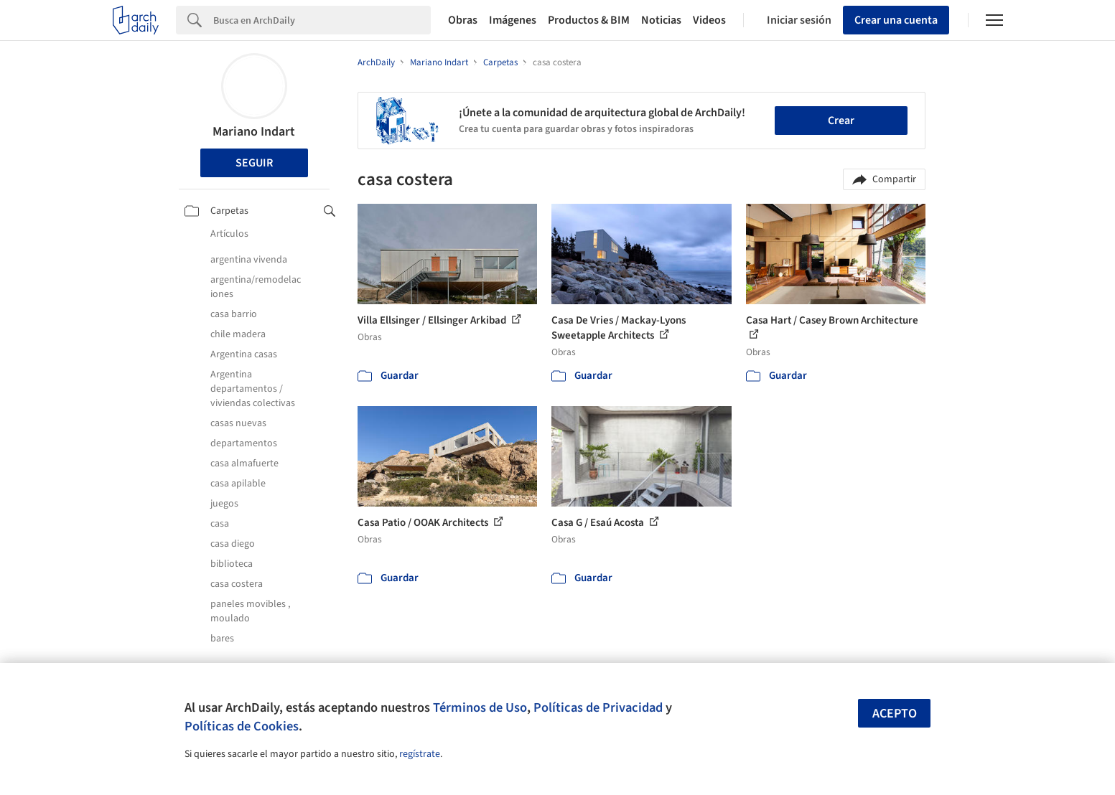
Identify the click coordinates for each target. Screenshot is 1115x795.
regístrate (419, 754)
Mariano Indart (254, 132)
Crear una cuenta (896, 20)
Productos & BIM (589, 20)
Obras (462, 20)
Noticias (661, 20)
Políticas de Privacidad (598, 707)
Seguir (254, 163)
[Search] (322, 20)
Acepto (894, 714)
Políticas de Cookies (242, 726)
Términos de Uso (480, 707)
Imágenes (512, 20)
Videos (709, 20)
